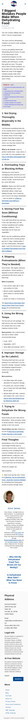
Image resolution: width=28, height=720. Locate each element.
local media (17, 532)
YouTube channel (12, 542)
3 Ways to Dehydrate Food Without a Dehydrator (11, 200)
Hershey (20, 534)
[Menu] (2, 4)
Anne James (6, 26)
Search (7, 675)
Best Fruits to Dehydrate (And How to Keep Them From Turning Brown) (13, 305)
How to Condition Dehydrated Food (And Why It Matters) (14, 248)
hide (12, 84)
